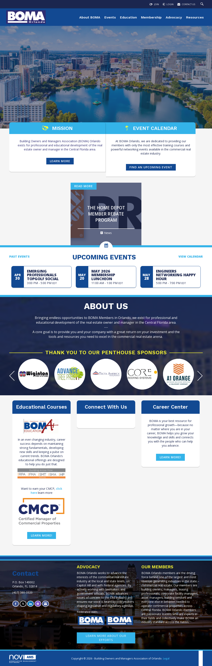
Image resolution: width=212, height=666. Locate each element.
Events (110, 17)
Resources (195, 17)
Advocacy (174, 17)
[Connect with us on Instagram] (38, 604)
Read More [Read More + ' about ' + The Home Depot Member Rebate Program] (83, 186)
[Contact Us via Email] (45, 604)
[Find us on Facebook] (15, 604)
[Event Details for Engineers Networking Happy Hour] (176, 275)
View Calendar (190, 256)
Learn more (60, 161)
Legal (166, 658)
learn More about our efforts (106, 638)
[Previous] (12, 376)
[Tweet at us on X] (23, 604)
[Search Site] (202, 4)
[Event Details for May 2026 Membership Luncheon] (112, 275)
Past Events (19, 256)
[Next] (200, 376)
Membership (151, 17)
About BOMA (89, 17)
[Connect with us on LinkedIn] (30, 604)
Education (128, 17)
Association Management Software (23, 659)
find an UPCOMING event (150, 167)
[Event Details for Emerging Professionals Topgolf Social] (47, 275)
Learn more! (41, 535)
